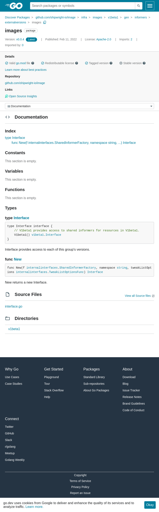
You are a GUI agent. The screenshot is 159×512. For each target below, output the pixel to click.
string (122, 267)
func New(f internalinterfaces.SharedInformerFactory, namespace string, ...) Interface (74, 142)
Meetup (10, 453)
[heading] (17, 5)
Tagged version (99, 63)
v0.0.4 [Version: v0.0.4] (15, 39)
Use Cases (12, 377)
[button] (6, 63)
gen (126, 17)
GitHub (9, 433)
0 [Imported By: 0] (14, 45)
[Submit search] (138, 6)
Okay (150, 505)
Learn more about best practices (26, 69)
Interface (21, 218)
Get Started (53, 369)
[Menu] (79, 106)
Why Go (11, 369)
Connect (12, 419)
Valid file (19, 63)
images (97, 17)
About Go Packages (96, 390)
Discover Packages (17, 17)
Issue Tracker (131, 390)
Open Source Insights (21, 96)
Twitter (9, 426)
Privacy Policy (80, 487)
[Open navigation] (150, 6)
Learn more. (34, 506)
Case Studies (13, 383)
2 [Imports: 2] (126, 39)
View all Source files (138, 295)
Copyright (80, 475)
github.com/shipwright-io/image (56, 17)
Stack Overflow (54, 390)
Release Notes (132, 397)
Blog (125, 383)
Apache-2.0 (103, 39)
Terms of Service (80, 481)
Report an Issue (80, 493)
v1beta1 (113, 17)
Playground (51, 377)
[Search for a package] (82, 6)
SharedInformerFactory (77, 267)
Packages (91, 369)
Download (129, 377)
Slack (8, 440)
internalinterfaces (42, 267)
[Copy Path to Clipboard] (45, 22)
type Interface (15, 137)
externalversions (15, 22)
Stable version (132, 63)
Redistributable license (59, 63)
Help (47, 397)
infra (84, 17)
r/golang (10, 446)
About (127, 369)
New (18, 259)
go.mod (21, 63)
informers (141, 17)
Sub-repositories (94, 383)
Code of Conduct (133, 410)
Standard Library (94, 377)
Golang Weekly (15, 460)
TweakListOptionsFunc (66, 272)
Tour (47, 383)
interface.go (13, 306)
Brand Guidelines (134, 403)
